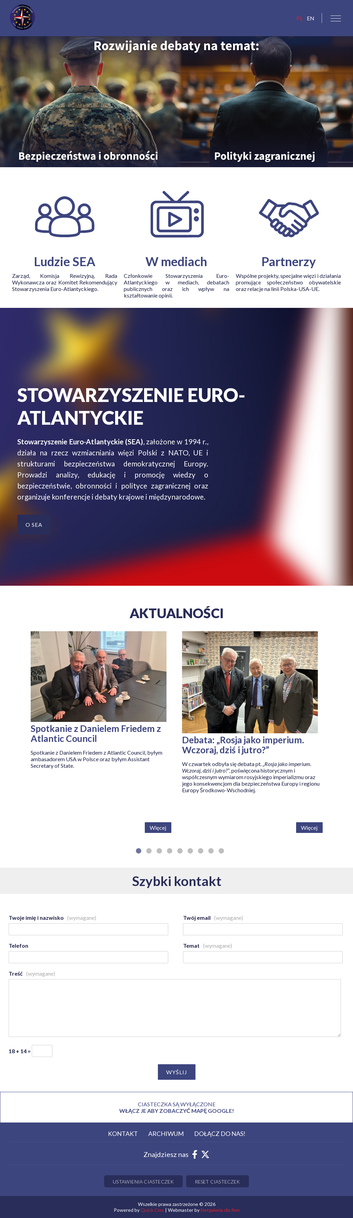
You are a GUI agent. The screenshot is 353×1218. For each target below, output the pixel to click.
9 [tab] (221, 855)
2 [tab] (149, 855)
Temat (207, 945)
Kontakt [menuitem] (123, 1133)
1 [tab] (138, 855)
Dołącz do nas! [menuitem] (219, 1133)
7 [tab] (201, 855)
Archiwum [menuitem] (166, 1133)
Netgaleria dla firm (220, 1210)
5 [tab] (180, 855)
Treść (32, 973)
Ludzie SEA (64, 261)
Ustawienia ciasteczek (143, 1182)
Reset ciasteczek (217, 1182)
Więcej (158, 827)
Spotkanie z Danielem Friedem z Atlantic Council (96, 733)
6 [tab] (190, 855)
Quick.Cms (152, 1210)
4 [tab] (169, 855)
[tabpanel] (101, 735)
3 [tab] (159, 855)
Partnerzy (288, 261)
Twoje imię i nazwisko (52, 917)
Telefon (18, 945)
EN (310, 18)
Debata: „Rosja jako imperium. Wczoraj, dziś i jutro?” (243, 745)
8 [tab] (211, 855)
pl (299, 18)
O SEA (34, 524)
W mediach (176, 261)
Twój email (213, 917)
